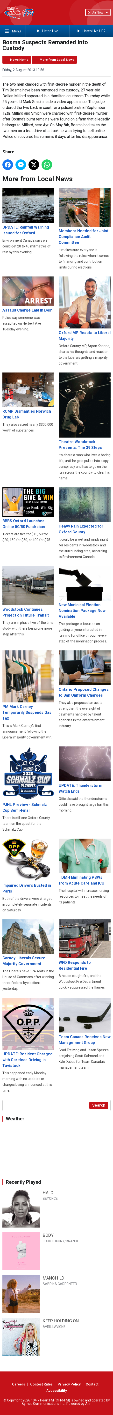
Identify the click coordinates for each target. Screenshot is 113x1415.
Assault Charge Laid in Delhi (28, 295)
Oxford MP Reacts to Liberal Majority (85, 309)
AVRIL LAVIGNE (54, 1327)
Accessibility (56, 1391)
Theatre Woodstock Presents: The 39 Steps (85, 411)
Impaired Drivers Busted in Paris (28, 866)
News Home (19, 59)
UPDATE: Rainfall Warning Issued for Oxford (28, 211)
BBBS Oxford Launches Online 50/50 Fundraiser (28, 508)
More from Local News (57, 59)
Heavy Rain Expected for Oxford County (85, 510)
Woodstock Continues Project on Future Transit (28, 591)
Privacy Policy (69, 1384)
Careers (18, 1384)
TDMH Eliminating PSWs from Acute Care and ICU (85, 862)
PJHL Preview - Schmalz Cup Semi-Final (28, 780)
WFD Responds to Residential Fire (85, 945)
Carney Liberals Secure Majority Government (28, 942)
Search (98, 1105)
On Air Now (98, 12)
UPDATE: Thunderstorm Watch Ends (85, 770)
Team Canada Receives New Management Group (85, 1021)
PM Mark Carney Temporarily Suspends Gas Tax (28, 686)
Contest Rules (41, 1384)
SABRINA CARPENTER (60, 1284)
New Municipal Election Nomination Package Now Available (85, 592)
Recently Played (23, 1182)
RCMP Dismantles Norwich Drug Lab (28, 395)
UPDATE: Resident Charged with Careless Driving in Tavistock (28, 1033)
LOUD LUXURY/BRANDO (61, 1241)
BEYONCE (50, 1198)
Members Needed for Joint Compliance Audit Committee (85, 216)
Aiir (88, 1404)
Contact (92, 1384)
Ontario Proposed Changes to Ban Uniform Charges (85, 674)
